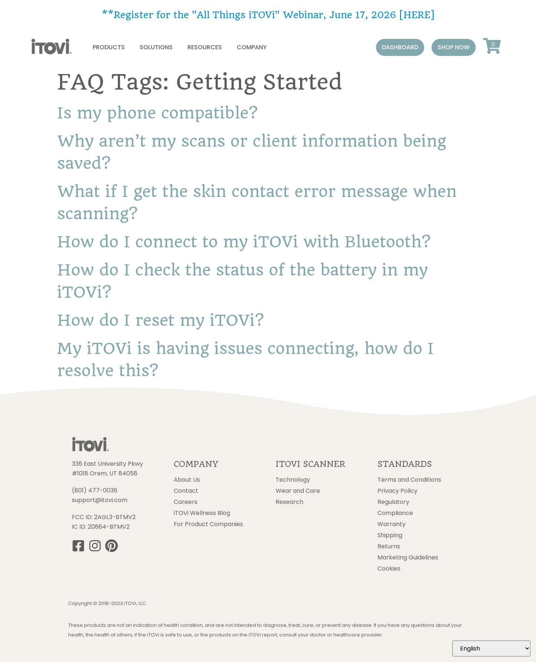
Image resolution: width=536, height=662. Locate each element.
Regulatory (393, 502)
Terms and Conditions (409, 480)
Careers (185, 502)
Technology (293, 480)
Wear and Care (298, 491)
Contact (186, 491)
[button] (400, 47)
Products (109, 47)
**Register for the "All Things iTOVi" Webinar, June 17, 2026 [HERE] (268, 14)
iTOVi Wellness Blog (202, 513)
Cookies (388, 568)
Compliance (395, 513)
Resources (204, 47)
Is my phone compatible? (157, 113)
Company (252, 47)
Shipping (389, 535)
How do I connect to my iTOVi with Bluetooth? (243, 242)
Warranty (391, 524)
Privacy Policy (397, 491)
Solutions (156, 47)
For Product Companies (208, 524)
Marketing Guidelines (407, 557)
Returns (388, 546)
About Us (187, 480)
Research (289, 502)
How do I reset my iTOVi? (160, 320)
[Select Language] (491, 648)
